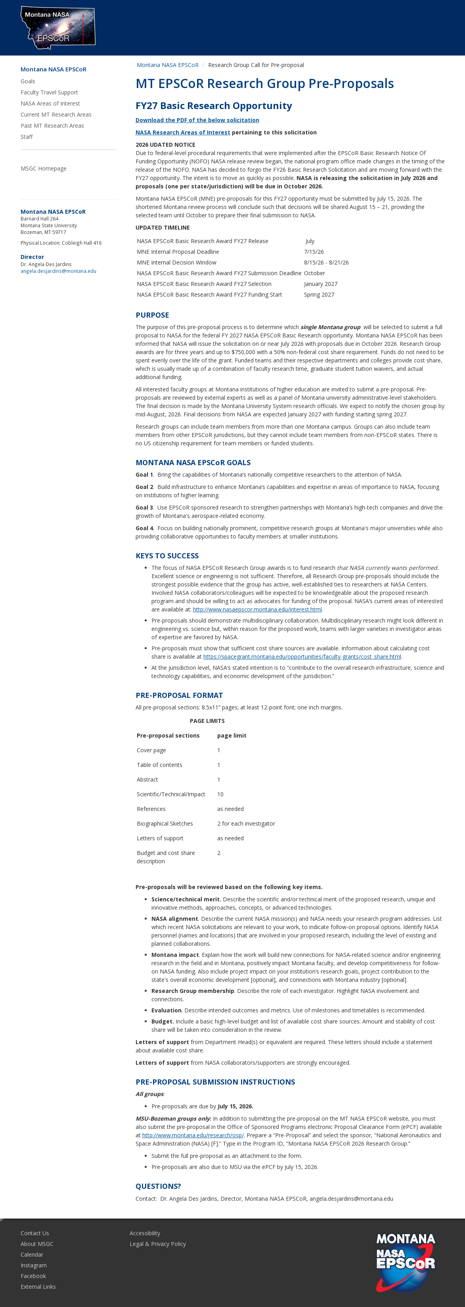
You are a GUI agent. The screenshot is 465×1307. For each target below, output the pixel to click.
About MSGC (37, 1244)
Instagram (34, 1265)
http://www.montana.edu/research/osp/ (193, 1135)
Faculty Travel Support (49, 92)
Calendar (32, 1254)
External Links (38, 1286)
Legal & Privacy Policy (158, 1244)
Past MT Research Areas (52, 125)
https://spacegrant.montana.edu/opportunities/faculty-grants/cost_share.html (302, 656)
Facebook (33, 1276)
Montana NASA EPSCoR (53, 69)
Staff (27, 136)
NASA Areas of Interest (50, 103)
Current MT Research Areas (56, 114)
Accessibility (145, 1233)
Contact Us (35, 1233)
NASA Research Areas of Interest (183, 132)
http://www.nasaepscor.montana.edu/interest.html (257, 609)
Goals (28, 81)
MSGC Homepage (44, 168)
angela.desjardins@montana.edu (58, 271)
